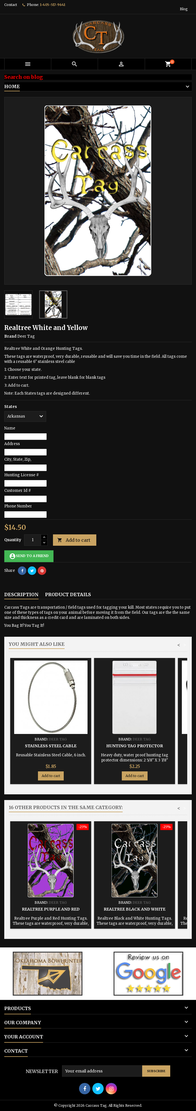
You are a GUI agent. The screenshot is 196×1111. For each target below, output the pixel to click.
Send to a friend (29, 556)
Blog (184, 9)
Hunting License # (21, 475)
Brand (10, 336)
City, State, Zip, (17, 459)
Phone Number (18, 506)
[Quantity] (32, 540)
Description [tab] (21, 594)
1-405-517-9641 (52, 5)
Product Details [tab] (68, 594)
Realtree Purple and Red (51, 909)
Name (9, 428)
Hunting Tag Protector (134, 745)
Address (12, 443)
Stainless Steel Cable (50, 745)
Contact (10, 5)
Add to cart (73, 540)
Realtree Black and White (134, 909)
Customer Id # (17, 490)
